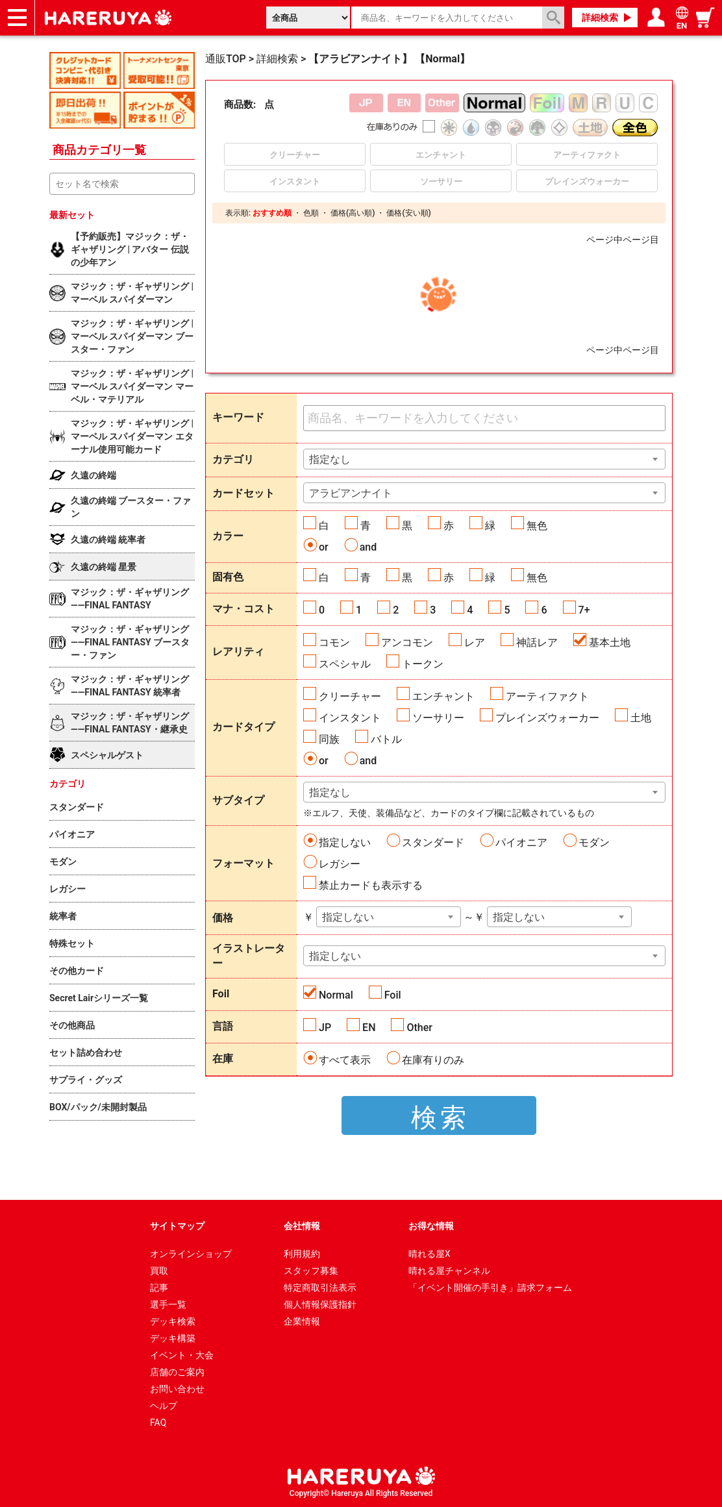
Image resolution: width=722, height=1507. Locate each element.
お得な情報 (431, 1226)
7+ (584, 610)
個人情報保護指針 (320, 1304)
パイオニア (521, 842)
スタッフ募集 (311, 1270)
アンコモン (407, 642)
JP (325, 1027)
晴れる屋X (429, 1254)
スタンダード (433, 842)
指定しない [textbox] (348, 917)
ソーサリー (438, 718)
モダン (594, 842)
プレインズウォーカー (547, 718)
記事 (159, 1287)
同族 (329, 739)
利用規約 (302, 1254)
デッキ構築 (172, 1338)
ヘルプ (163, 1406)
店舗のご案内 (177, 1372)
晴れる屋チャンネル (449, 1270)
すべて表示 (345, 1060)
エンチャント (443, 696)
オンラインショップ (191, 1254)
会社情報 (302, 1226)
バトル (386, 739)
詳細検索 (600, 17)
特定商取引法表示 (320, 1287)
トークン (422, 664)
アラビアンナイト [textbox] (350, 493)
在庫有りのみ (433, 1060)
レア (474, 642)
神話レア (537, 642)
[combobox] (484, 459)
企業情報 (302, 1321)
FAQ (158, 1422)
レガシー (339, 864)
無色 (537, 525)
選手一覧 (168, 1304)
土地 (640, 718)
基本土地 (609, 642)
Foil (392, 995)
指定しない (345, 842)
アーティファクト (547, 696)
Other (419, 1027)
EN (368, 1027)
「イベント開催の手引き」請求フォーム (490, 1287)
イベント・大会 (182, 1355)
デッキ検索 (172, 1321)
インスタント (350, 718)
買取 (159, 1270)
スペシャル (345, 664)
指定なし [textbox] (330, 459)
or (324, 547)
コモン (334, 642)
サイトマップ (177, 1226)
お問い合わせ (177, 1389)
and (368, 547)
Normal (336, 995)
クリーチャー (350, 696)
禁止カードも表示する (371, 885)
